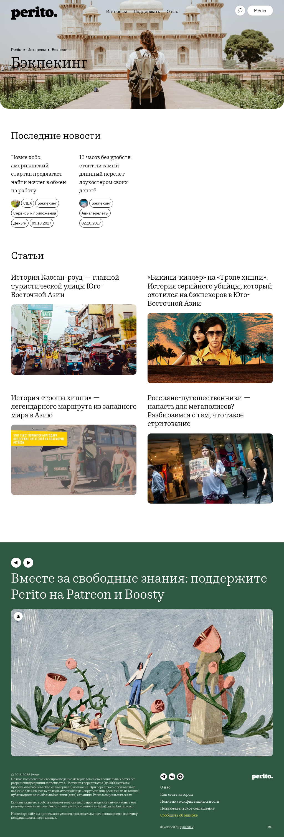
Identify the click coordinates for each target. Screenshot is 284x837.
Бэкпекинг (61, 49)
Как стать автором (176, 795)
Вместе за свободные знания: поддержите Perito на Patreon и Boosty (139, 587)
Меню (260, 10)
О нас (172, 11)
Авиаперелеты (95, 213)
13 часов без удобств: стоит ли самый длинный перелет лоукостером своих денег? (105, 174)
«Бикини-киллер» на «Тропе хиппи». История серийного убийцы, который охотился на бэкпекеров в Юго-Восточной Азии (210, 291)
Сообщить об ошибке (179, 816)
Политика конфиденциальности (189, 802)
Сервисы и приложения (34, 213)
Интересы (116, 11)
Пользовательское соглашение (187, 809)
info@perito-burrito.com (116, 806)
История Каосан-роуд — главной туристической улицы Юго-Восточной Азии (65, 286)
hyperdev (186, 827)
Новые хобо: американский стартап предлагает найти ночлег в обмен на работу (38, 174)
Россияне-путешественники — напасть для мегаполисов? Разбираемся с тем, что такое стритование (199, 411)
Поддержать (147, 11)
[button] (16, 563)
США (27, 203)
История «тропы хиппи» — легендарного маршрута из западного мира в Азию (73, 407)
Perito (16, 49)
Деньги (19, 223)
